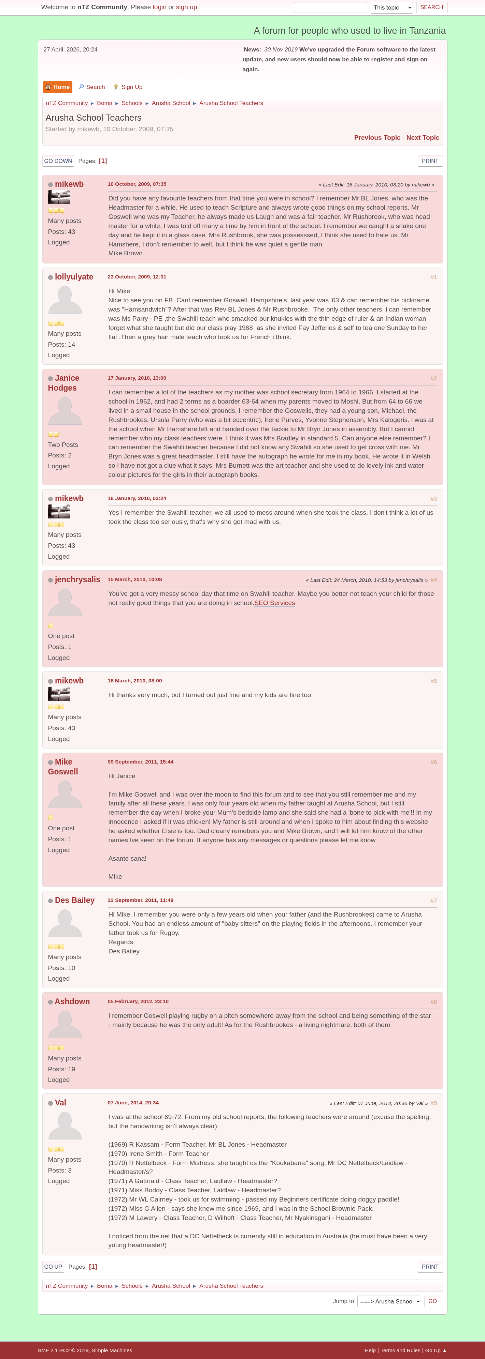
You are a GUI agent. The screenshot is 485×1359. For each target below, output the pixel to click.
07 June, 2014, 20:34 (133, 1102)
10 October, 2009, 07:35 (137, 184)
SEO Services (274, 602)
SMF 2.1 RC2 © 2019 (63, 1350)
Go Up (53, 1267)
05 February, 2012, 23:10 (138, 1001)
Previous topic (377, 137)
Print (430, 161)
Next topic (423, 137)
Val (60, 1102)
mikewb (69, 184)
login (160, 7)
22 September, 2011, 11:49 (141, 900)
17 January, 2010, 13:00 (137, 378)
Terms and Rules (400, 1350)
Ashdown (72, 1001)
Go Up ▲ (436, 1350)
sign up (186, 7)
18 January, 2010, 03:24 (137, 498)
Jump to (343, 1301)
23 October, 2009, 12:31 (137, 277)
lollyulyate (74, 276)
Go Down (58, 161)
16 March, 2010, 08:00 (135, 680)
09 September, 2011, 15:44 (141, 762)
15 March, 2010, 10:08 (135, 579)
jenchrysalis (77, 579)
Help (370, 1350)
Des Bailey (75, 900)
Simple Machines (112, 1350)
